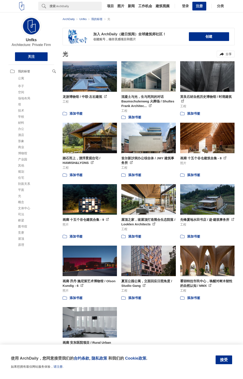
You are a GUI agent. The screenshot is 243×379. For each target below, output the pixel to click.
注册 (199, 6)
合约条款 (81, 358)
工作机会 (145, 6)
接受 (224, 360)
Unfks (31, 40)
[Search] (76, 6)
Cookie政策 (135, 358)
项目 (110, 6)
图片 (120, 6)
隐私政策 (99, 358)
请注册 (58, 366)
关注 (31, 56)
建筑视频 (163, 6)
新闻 (131, 6)
